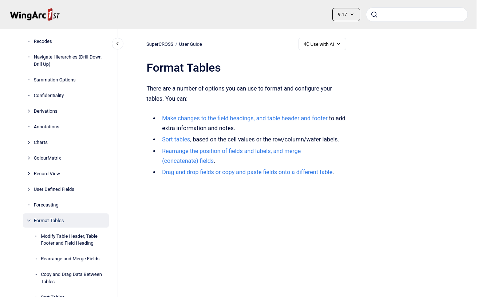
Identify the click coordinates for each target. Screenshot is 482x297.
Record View (47, 173)
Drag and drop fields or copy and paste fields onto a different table (247, 172)
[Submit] (374, 14)
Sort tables (176, 139)
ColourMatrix (47, 158)
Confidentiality (49, 95)
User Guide (190, 44)
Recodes (43, 41)
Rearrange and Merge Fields (70, 258)
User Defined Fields (54, 189)
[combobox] (416, 14)
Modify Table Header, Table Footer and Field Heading (69, 239)
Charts (41, 142)
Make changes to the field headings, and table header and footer (245, 118)
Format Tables (49, 220)
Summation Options (55, 80)
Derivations (46, 111)
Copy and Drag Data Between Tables (71, 278)
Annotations (46, 126)
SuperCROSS (159, 44)
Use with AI (322, 44)
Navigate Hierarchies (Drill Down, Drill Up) (68, 60)
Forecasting (46, 205)
